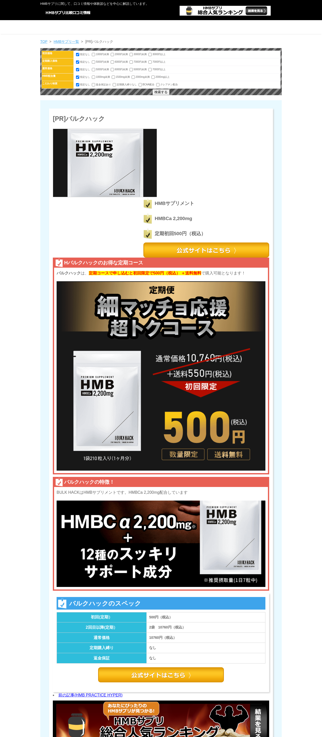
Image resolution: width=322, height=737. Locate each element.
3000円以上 (157, 54)
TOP (43, 42)
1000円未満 (101, 54)
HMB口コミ (167, 732)
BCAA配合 (147, 84)
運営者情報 (257, 27)
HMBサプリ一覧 (161, 27)
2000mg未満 (141, 77)
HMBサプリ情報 (209, 27)
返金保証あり (102, 84)
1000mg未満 (101, 77)
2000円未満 (120, 54)
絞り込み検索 (113, 27)
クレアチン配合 (167, 84)
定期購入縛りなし (125, 84)
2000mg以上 (160, 77)
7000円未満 (138, 61)
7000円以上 (157, 61)
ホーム (64, 27)
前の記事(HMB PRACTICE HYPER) (90, 635)
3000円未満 (138, 54)
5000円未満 (101, 61)
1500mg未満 (121, 77)
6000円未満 (120, 61)
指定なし (83, 54)
